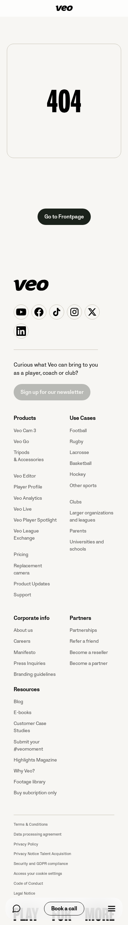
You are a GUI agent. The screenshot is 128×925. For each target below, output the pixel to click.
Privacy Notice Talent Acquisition (42, 854)
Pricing (21, 554)
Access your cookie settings (38, 873)
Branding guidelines (35, 674)
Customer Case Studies (30, 727)
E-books (22, 712)
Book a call (64, 908)
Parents (78, 531)
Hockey (78, 474)
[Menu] (111, 908)
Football (78, 430)
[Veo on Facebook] (38, 311)
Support (22, 595)
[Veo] (64, 8)
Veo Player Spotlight (35, 520)
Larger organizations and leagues (91, 516)
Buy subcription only (35, 793)
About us (23, 630)
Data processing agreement (37, 834)
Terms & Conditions (31, 824)
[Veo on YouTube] (21, 311)
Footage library (29, 782)
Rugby (76, 441)
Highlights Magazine (35, 760)
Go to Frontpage (64, 216)
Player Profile (28, 487)
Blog (18, 702)
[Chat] (16, 908)
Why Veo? (24, 771)
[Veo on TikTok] (56, 311)
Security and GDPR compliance (41, 864)
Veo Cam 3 (25, 430)
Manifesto (24, 652)
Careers (22, 641)
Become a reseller (89, 652)
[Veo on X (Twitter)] (92, 311)
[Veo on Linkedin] (21, 331)
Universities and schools (87, 545)
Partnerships (83, 630)
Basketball (80, 463)
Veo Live (23, 509)
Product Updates (32, 584)
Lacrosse (79, 452)
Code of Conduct (28, 883)
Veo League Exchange (26, 534)
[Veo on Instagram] (74, 311)
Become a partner (89, 663)
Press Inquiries (29, 663)
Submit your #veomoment (28, 745)
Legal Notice (24, 893)
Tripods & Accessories (29, 456)
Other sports (83, 485)
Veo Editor (25, 476)
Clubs (76, 502)
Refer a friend (84, 641)
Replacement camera (28, 569)
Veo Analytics (28, 498)
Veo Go (21, 441)
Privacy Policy (26, 844)
